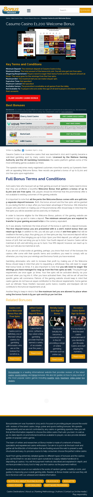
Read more (15, 359)
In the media (80, 491)
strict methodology (67, 112)
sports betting (21, 375)
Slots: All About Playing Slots (25, 481)
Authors (59, 491)
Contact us (69, 491)
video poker (75, 378)
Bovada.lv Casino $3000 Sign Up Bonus (78, 311)
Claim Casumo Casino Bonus (23, 98)
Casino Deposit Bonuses (32, 18)
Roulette (69, 481)
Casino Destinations (15, 491)
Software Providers (56, 485)
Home (8, 18)
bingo (34, 375)
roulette (50, 378)
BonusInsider (14, 372)
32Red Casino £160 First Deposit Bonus (36, 311)
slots (57, 378)
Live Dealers (33, 485)
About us (30, 491)
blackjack (65, 378)
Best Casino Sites (17, 18)
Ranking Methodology (44, 491)
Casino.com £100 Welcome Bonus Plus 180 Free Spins (15, 312)
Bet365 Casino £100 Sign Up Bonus (57, 311)
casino (11, 375)
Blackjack (53, 481)
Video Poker (14, 485)
